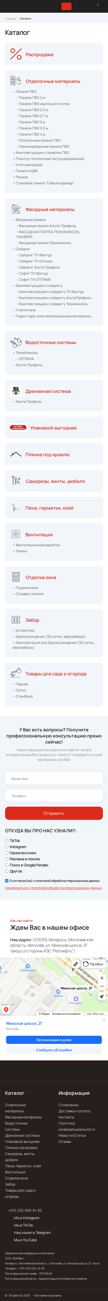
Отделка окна (41, 577)
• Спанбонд (23, 696)
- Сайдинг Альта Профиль (38, 267)
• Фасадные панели (29, 219)
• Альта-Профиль (27, 364)
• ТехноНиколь (25, 352)
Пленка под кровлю (47, 454)
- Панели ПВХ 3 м (31, 122)
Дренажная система (48, 391)
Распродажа (39, 54)
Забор (32, 620)
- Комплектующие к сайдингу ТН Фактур (50, 291)
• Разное (20, 176)
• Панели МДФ (25, 170)
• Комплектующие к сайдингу (37, 285)
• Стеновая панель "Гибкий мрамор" (43, 183)
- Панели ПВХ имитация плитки (43, 103)
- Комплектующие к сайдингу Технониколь (52, 303)
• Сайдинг (21, 248)
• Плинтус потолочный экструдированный (48, 158)
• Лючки (20, 551)
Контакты (66, 1117)
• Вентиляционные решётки (36, 544)
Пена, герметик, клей (49, 508)
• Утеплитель (24, 309)
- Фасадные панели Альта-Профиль (46, 225)
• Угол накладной (28, 164)
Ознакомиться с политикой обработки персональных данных (53, 887)
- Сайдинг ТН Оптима (34, 261)
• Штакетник (23, 630)
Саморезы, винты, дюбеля (55, 481)
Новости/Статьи (72, 1135)
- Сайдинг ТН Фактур (34, 255)
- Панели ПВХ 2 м (31, 97)
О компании (68, 1104)
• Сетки (19, 690)
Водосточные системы (50, 342)
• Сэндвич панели (28, 593)
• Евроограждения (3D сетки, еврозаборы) (49, 636)
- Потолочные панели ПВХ (38, 140)
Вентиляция (39, 534)
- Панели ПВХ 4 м (31, 134)
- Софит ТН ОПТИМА (34, 279)
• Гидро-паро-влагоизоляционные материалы (52, 316)
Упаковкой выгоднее (53, 428)
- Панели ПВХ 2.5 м (32, 109)
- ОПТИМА (25, 358)
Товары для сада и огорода (55, 674)
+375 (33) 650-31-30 (25, 1210)
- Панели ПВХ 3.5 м (32, 128)
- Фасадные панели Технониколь (44, 242)
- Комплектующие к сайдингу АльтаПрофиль (54, 297)
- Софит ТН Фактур (32, 273)
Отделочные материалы (53, 81)
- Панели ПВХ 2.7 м (32, 115)
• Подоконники (25, 587)
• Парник (20, 684)
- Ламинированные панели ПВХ (43, 146)
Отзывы (65, 1141)
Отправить (54, 813)
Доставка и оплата (74, 1110)
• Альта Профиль (27, 401)
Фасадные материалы (50, 209)
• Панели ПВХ (24, 91)
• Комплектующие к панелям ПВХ (41, 152)
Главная (10, 18)
